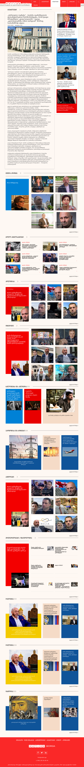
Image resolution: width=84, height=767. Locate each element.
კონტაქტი (72, 1)
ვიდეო (64, 1)
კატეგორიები (45, 1)
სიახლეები (55, 1)
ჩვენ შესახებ (36, 3)
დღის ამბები (26, 242)
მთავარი (19, 740)
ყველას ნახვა (73, 232)
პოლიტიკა (10, 289)
